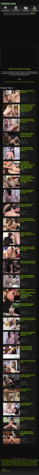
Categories (26, 10)
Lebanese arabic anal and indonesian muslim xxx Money (27, 121)
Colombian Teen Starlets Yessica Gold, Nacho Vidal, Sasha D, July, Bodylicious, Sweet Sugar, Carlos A (27, 108)
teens (27, 459)
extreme (24, 462)
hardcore (20, 82)
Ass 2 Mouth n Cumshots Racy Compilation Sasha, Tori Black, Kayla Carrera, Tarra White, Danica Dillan (27, 165)
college (35, 464)
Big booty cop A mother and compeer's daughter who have (27, 248)
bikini (10, 82)
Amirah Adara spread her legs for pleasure (27, 375)
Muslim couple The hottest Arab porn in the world (27, 234)
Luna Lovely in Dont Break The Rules (26, 404)
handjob (32, 461)
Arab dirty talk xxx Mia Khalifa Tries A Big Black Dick (27, 419)
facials (8, 465)
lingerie (28, 82)
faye (28, 462)
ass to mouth (27, 465)
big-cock (8, 461)
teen (16, 82)
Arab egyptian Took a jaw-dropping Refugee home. (27, 433)
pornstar (3, 464)
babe (24, 82)
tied (30, 462)
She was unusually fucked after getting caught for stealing (26, 348)
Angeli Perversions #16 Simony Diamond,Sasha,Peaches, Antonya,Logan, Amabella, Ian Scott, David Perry (28, 293)
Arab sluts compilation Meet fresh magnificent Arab (27, 277)
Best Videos (16, 10)
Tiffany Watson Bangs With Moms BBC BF (26, 304)
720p (28, 461)
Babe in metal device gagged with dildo (26, 205)
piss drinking (34, 465)
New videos (5, 10)
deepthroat (18, 459)
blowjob (32, 82)
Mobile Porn (8, 3)
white (7, 464)
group (12, 465)
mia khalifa (6, 459)
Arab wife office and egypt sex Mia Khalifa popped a (26, 149)
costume (6, 82)
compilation (14, 461)
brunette (19, 461)
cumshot (19, 464)
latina (31, 459)
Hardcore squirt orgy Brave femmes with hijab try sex (27, 220)
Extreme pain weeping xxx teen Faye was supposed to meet (27, 135)
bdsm (14, 462)
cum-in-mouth (5, 462)
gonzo (21, 465)
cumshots (3, 465)
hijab (11, 462)
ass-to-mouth (13, 464)
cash (11, 459)
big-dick (3, 461)
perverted (18, 462)
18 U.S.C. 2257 (6, 470)
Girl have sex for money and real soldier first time (27, 262)
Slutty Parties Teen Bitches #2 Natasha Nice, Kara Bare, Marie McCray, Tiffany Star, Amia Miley (27, 179)
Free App (34, 10)
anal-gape (30, 464)
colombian (35, 459)
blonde (23, 459)
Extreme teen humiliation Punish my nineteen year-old (27, 334)
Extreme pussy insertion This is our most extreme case (27, 319)
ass (13, 82)
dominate (34, 462)
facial (14, 459)
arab (2, 459)
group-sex (16, 465)
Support (4, 469)
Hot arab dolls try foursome (25, 390)
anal (23, 461)
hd (25, 461)
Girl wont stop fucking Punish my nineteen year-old (27, 192)
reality (36, 461)
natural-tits (24, 464)
